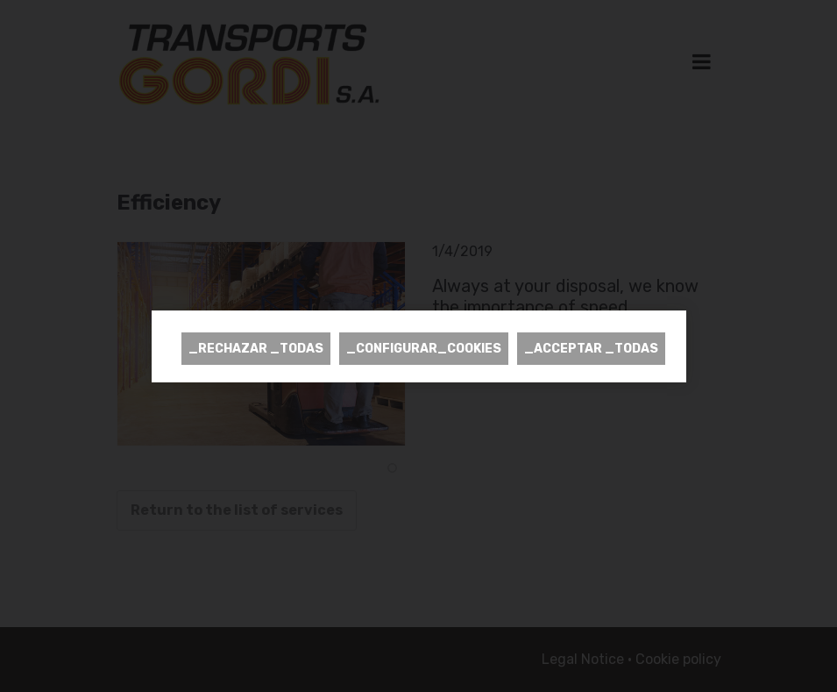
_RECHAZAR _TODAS (255, 348)
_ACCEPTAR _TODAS (591, 348)
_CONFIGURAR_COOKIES (423, 348)
